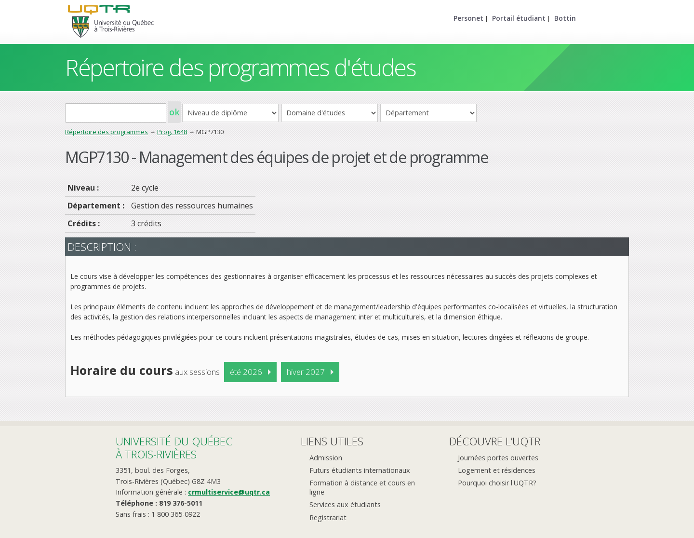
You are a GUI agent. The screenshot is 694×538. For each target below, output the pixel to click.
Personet (468, 18)
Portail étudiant (519, 18)
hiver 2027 (306, 371)
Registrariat (328, 517)
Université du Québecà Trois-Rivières (174, 447)
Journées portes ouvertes (498, 457)
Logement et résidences (496, 470)
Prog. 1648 (172, 131)
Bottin (565, 18)
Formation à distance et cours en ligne (362, 487)
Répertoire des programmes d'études (240, 67)
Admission (325, 457)
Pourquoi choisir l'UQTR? (497, 482)
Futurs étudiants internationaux (359, 470)
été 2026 (246, 371)
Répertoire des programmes (106, 131)
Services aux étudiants (345, 504)
